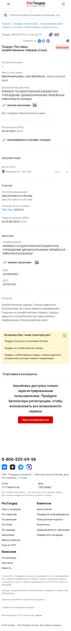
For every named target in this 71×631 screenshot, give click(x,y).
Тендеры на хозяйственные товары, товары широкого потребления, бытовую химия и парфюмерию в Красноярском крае (30, 316)
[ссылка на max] (29, 467)
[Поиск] (5, 15)
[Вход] (63, 4)
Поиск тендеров (11, 509)
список (38, 616)
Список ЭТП (9, 545)
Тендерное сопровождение (53, 514)
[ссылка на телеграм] (20, 467)
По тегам (7, 525)
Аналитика (43, 525)
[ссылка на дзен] (12, 467)
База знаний (44, 509)
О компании (9, 558)
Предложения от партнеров (53, 530)
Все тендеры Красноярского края (23, 113)
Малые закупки (11, 540)
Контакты (7, 563)
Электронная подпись (50, 519)
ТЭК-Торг (7, 210)
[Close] (64, 336)
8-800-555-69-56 (19, 460)
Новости (7, 568)
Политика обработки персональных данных (23, 600)
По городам (8, 530)
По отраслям (9, 514)
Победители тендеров (50, 535)
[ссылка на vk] (4, 467)
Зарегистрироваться (35, 420)
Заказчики (8, 535)
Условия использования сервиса (18, 608)
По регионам (9, 519)
